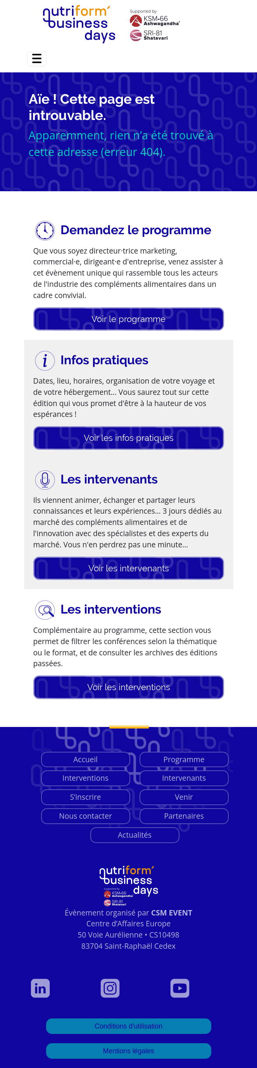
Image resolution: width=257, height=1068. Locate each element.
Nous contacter (85, 816)
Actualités (135, 835)
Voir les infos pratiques (129, 438)
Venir (184, 797)
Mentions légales (128, 1051)
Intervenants (184, 778)
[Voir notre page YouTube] (198, 988)
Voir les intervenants (128, 568)
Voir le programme (128, 319)
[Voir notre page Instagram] (128, 988)
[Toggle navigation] (37, 59)
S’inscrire (85, 797)
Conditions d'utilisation (128, 1026)
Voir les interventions (128, 687)
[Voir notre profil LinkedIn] (59, 988)
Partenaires (184, 816)
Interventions (85, 778)
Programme (183, 759)
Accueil (85, 759)
